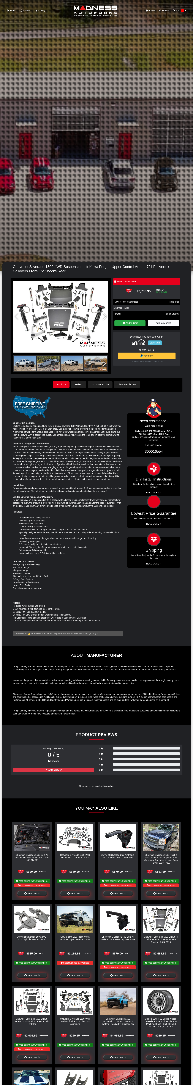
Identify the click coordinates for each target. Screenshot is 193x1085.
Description (61, 384)
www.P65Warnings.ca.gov (86, 633)
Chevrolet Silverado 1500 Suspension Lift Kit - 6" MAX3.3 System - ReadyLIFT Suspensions (117, 1021)
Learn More (155, 343)
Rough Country (172, 314)
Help (150, 10)
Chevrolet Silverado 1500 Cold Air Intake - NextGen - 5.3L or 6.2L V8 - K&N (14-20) (32, 857)
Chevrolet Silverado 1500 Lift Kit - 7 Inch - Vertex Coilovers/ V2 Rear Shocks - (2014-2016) (161, 939)
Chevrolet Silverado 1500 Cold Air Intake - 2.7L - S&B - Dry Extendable (117, 937)
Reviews (79, 384)
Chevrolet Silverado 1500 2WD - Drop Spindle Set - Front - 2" (31, 937)
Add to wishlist (163, 323)
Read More (153, 523)
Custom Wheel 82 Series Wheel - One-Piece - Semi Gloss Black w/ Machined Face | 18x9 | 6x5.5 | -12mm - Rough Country (161, 1022)
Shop (11, 10)
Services (25, 10)
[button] (105, 316)
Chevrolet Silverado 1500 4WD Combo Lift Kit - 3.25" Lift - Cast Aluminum (75, 1021)
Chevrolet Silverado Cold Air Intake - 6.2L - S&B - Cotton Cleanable (118, 855)
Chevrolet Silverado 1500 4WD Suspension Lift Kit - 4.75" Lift (75, 855)
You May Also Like (101, 384)
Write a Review (53, 769)
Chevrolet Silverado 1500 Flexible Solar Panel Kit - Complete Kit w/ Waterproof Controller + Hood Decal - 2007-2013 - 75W (161, 858)
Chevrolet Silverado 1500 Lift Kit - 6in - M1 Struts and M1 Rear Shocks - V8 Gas (32, 1021)
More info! (174, 302)
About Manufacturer (128, 384)
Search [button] (164, 10)
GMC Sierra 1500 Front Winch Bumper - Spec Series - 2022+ (75, 937)
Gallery (40, 10)
